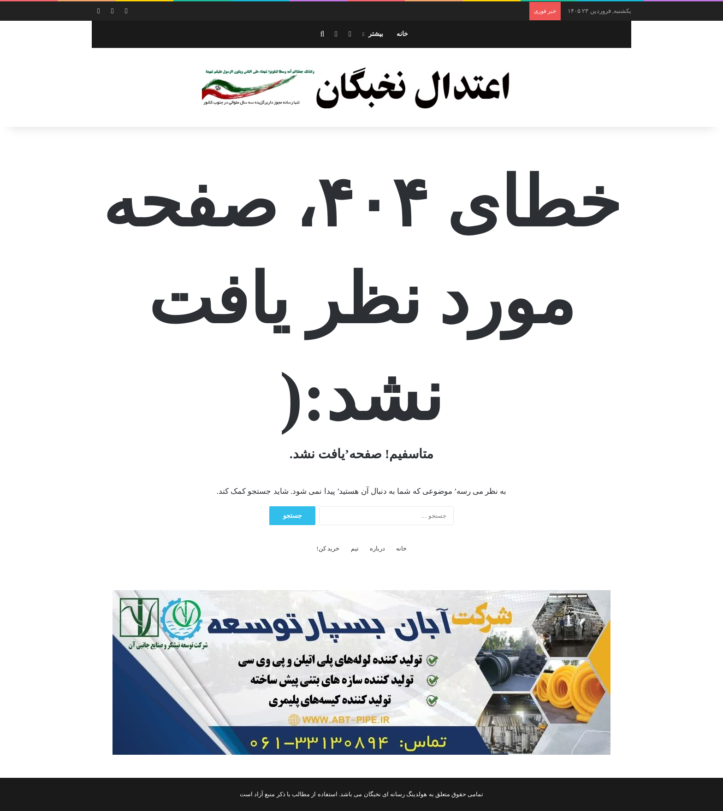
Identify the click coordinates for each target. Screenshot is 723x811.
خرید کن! (327, 548)
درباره (377, 548)
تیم (355, 548)
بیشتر (375, 33)
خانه (402, 33)
